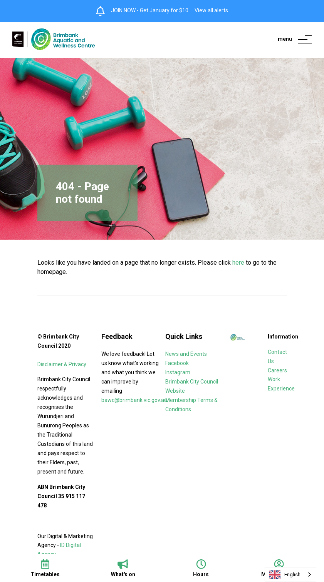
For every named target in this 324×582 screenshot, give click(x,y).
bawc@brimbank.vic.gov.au (134, 400)
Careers (278, 370)
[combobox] (290, 574)
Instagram (177, 372)
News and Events (186, 354)
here (238, 262)
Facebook (177, 363)
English (284, 574)
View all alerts (211, 10)
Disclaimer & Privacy (62, 364)
